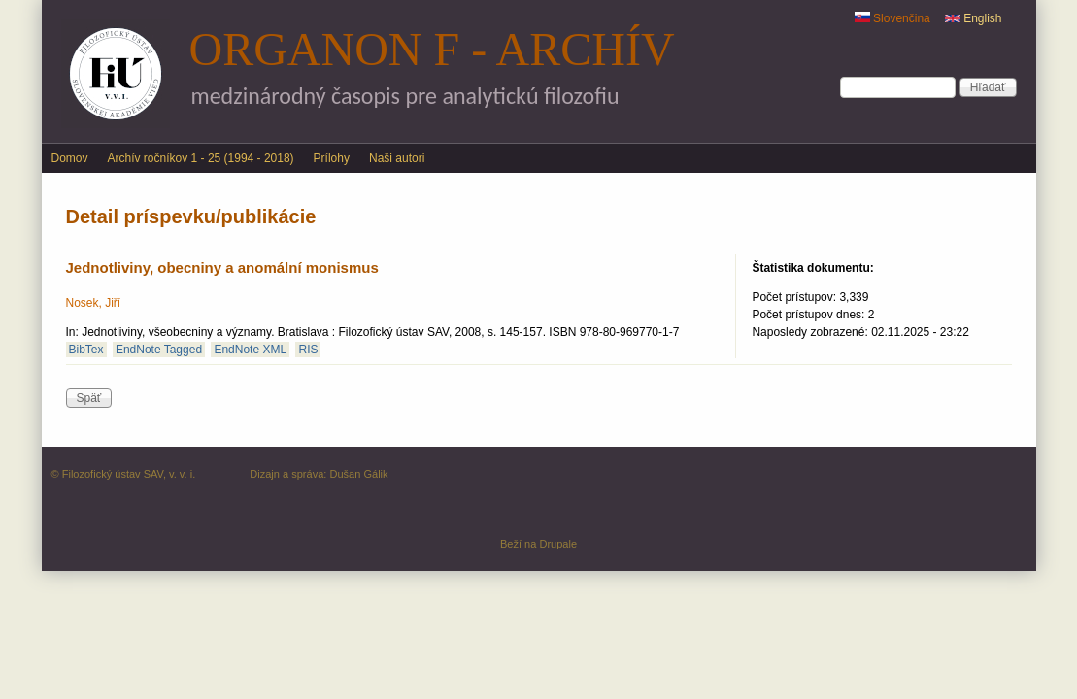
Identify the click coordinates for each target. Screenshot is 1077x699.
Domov (69, 158)
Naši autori (396, 158)
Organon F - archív (432, 49)
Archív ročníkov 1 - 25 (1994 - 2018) (201, 158)
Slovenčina (892, 18)
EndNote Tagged (159, 349)
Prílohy (332, 158)
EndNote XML (250, 349)
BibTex (86, 349)
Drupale (558, 543)
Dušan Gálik (358, 474)
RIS (308, 349)
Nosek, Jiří (93, 303)
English (973, 18)
